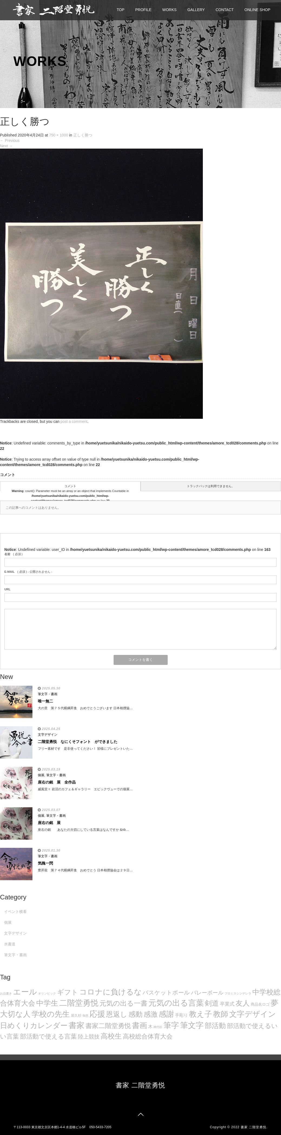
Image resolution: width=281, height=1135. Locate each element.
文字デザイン (47, 734)
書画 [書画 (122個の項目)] (139, 1025)
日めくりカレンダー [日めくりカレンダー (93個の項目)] (34, 1026)
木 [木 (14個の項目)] (150, 1026)
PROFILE (143, 10)
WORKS (169, 10)
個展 (41, 775)
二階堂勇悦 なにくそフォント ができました (77, 741)
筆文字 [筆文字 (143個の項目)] (192, 1025)
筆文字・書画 (47, 694)
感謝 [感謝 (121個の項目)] (166, 1014)
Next (6, 146)
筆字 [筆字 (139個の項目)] (171, 1025)
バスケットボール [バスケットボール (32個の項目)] (166, 992)
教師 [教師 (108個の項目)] (220, 1014)
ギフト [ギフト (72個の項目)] (67, 992)
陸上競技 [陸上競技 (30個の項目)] (89, 1037)
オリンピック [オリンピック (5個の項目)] (47, 993)
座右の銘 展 (49, 823)
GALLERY (196, 10)
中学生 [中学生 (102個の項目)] (47, 1003)
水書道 (9, 944)
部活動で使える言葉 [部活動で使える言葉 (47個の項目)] (48, 1036)
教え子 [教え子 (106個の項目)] (200, 1014)
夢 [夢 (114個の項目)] (274, 1003)
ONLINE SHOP (257, 10)
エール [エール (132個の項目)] (25, 991)
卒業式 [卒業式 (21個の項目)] (227, 1004)
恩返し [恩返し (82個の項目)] (116, 1014)
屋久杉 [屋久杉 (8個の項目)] (76, 1015)
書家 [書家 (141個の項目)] (76, 1025)
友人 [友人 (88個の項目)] (243, 1003)
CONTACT (225, 10)
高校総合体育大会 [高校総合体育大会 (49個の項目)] (148, 1036)
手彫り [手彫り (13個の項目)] (181, 1015)
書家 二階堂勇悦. (254, 1127)
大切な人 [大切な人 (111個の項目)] (15, 1014)
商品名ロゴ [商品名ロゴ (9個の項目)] (260, 1004)
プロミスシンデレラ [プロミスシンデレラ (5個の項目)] (237, 993)
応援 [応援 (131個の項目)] (97, 1014)
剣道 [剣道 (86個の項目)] (212, 1003)
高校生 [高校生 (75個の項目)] (111, 1036)
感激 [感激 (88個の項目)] (151, 1014)
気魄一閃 (45, 863)
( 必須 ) (13, 554)
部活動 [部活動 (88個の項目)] (215, 1026)
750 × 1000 (58, 135)
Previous (9, 140)
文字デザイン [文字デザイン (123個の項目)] (252, 1014)
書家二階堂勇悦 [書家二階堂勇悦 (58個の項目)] (108, 1025)
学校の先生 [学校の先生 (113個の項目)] (51, 1014)
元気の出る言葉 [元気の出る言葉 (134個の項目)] (176, 1003)
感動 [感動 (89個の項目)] (135, 1014)
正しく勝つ (82, 135)
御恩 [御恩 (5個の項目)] (85, 1015)
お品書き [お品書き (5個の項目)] (6, 993)
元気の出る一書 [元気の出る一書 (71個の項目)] (123, 1003)
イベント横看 (15, 911)
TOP (121, 10)
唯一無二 (45, 701)
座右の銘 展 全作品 (57, 782)
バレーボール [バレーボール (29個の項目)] (207, 993)
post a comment (74, 421)
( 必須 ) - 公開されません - (28, 571)
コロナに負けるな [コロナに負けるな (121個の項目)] (110, 991)
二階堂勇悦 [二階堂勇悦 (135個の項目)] (78, 1003)
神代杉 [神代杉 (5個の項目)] (157, 1027)
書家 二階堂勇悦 (140, 1085)
